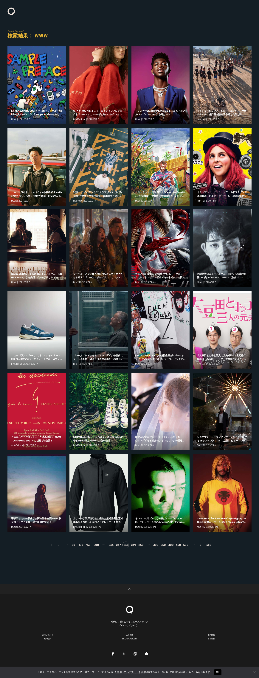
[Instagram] (135, 653)
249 (133, 544)
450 (178, 544)
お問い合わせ (47, 635)
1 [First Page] (51, 544)
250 (141, 544)
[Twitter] (124, 653)
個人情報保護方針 (129, 638)
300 (156, 544)
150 (88, 544)
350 (163, 544)
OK (218, 672)
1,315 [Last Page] (208, 544)
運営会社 (211, 638)
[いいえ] (254, 672)
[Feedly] (146, 653)
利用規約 (47, 638)
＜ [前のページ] (58, 544)
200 (96, 544)
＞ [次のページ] (200, 544)
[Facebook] (112, 653)
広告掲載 (129, 635)
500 (185, 544)
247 (118, 544)
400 (171, 544)
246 (111, 544)
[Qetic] (129, 609)
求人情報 (211, 635)
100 (81, 544)
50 (73, 544)
